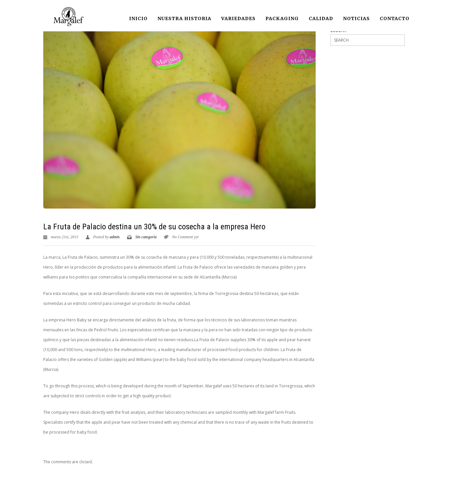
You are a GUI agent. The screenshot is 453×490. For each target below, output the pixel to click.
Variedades (238, 18)
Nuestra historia (184, 18)
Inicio (138, 18)
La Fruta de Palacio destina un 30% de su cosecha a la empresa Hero (154, 226)
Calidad (321, 18)
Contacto (394, 18)
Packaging (282, 18)
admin (115, 237)
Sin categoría (146, 237)
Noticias (356, 18)
